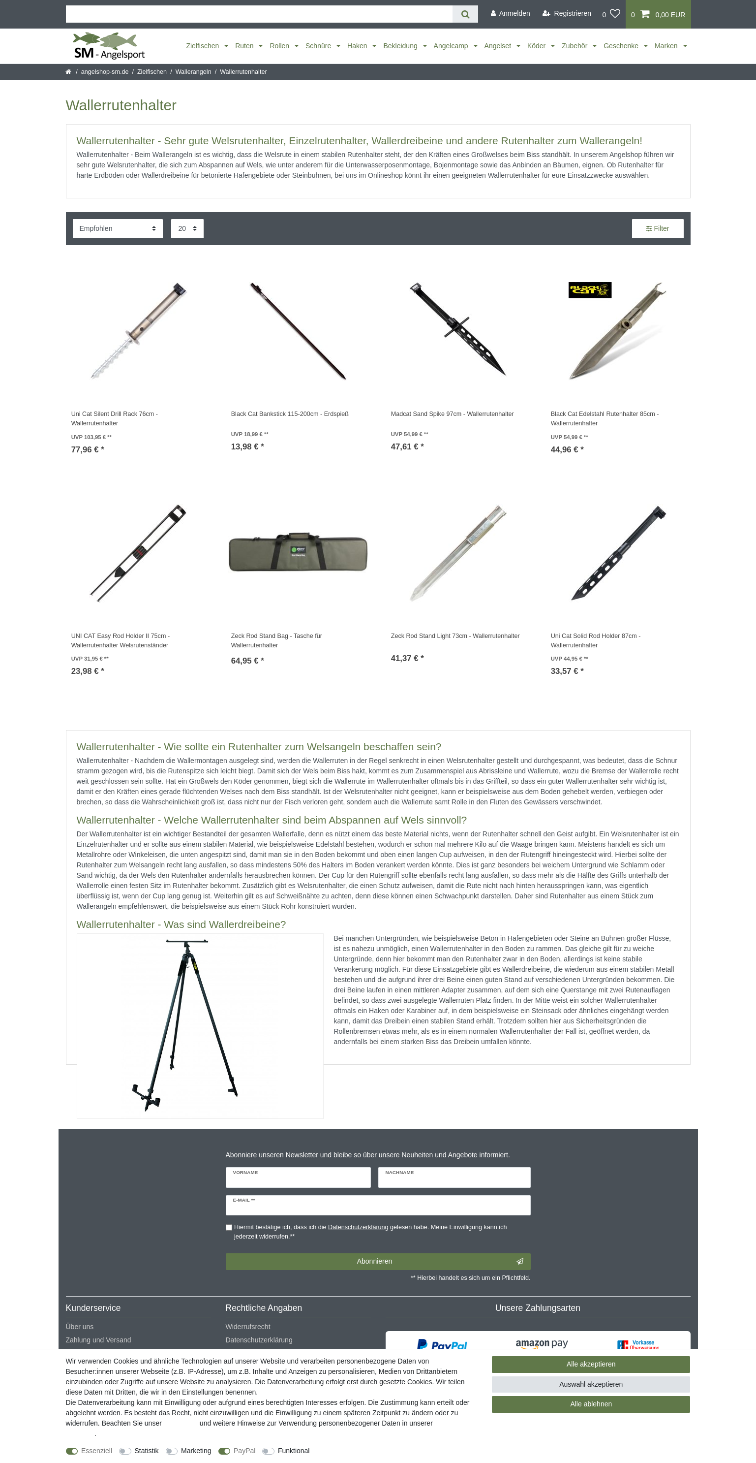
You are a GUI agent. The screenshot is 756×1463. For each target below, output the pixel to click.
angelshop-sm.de (105, 71)
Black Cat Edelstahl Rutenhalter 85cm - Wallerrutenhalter (605, 419)
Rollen (280, 46)
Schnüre (319, 46)
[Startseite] (69, 71)
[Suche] (465, 14)
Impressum (181, 1423)
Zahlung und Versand (98, 1340)
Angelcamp (452, 46)
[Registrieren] (567, 13)
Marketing (196, 1451)
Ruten (245, 46)
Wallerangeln (194, 71)
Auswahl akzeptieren (591, 1384)
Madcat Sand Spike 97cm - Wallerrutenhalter (452, 414)
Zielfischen (203, 46)
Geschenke (622, 46)
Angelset (498, 46)
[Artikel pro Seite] (187, 228)
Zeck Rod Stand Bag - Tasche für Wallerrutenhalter (276, 641)
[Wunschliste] (611, 14)
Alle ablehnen (591, 1404)
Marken (667, 46)
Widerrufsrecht (248, 1327)
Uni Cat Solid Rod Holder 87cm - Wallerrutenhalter (596, 641)
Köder (537, 46)
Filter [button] (657, 228)
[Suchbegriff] (259, 14)
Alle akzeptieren (591, 1364)
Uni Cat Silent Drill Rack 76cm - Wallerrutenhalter (114, 419)
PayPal (244, 1451)
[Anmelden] (510, 13)
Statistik (147, 1451)
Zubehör (575, 46)
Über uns (80, 1327)
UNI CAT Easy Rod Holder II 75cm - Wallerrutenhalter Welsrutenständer (120, 641)
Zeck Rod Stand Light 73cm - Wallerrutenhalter (455, 636)
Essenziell (96, 1451)
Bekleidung (401, 46)
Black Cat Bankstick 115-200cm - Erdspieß (290, 414)
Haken (358, 46)
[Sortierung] (118, 228)
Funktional (294, 1451)
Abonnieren (440, 1261)
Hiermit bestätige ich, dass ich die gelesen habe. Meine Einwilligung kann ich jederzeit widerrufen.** (370, 1232)
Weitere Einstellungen (351, 1451)
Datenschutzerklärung (259, 1340)
